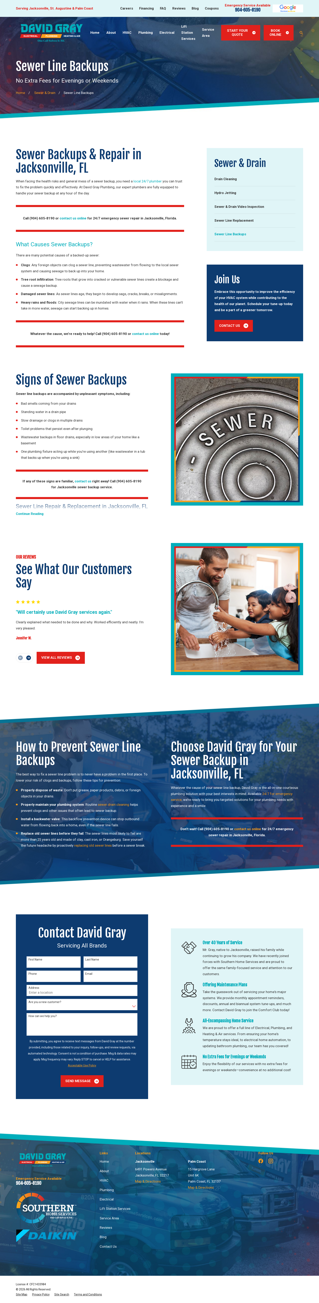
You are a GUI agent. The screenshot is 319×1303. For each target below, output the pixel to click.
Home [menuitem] (94, 33)
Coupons (212, 8)
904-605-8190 (247, 10)
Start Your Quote (241, 33)
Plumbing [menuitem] (145, 33)
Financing (146, 8)
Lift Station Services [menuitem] (188, 32)
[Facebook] (260, 1161)
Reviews (179, 8)
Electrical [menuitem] (167, 33)
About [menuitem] (111, 33)
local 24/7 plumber (147, 181)
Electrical (107, 1199)
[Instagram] (270, 1161)
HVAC (104, 1180)
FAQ (163, 8)
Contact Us (233, 325)
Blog (195, 8)
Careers (126, 8)
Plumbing (107, 1190)
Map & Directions (148, 1181)
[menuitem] (254, 179)
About (104, 1171)
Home (104, 1161)
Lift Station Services (115, 1209)
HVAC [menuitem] (127, 33)
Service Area (109, 1218)
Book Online (279, 33)
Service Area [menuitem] (208, 33)
